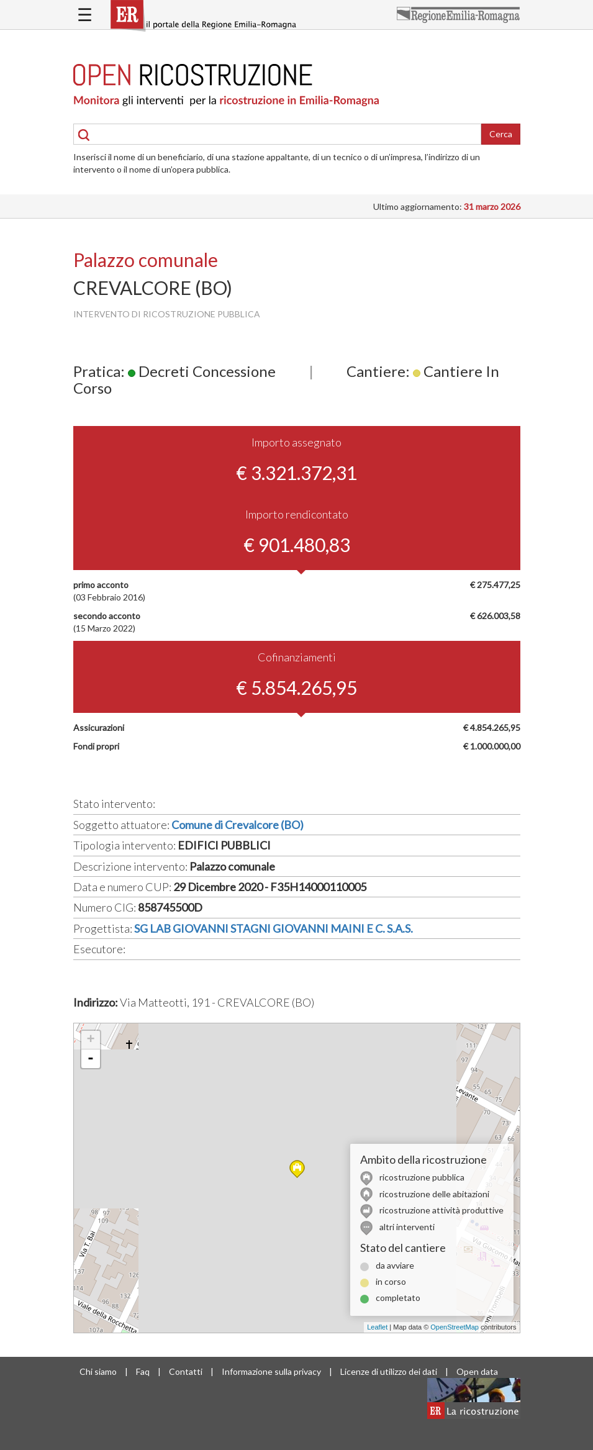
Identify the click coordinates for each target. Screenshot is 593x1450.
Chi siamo (98, 1371)
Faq (143, 1371)
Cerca (500, 134)
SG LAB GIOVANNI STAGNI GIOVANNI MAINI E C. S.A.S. (273, 928)
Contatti (185, 1371)
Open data (477, 1371)
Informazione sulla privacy (271, 1371)
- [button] (90, 1058)
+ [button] (90, 1040)
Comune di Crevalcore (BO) (237, 824)
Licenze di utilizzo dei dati (388, 1371)
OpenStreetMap (454, 1327)
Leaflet (377, 1327)
